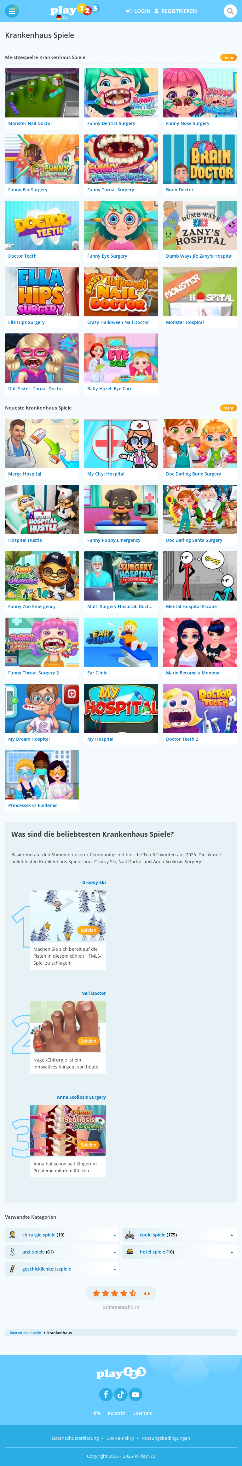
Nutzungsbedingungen (165, 1438)
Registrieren (175, 11)
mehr (228, 57)
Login (138, 11)
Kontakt (116, 1413)
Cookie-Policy (120, 1438)
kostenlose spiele (25, 1332)
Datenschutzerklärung (75, 1438)
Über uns (142, 1413)
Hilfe (95, 1413)
